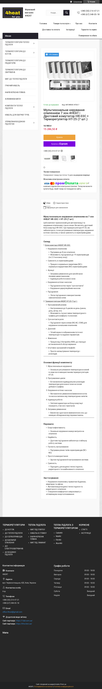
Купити (59, 137)
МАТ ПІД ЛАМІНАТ (38, 543)
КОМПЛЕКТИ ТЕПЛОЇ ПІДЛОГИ (14, 107)
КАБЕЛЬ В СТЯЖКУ (38, 533)
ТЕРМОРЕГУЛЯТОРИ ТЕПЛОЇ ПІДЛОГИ (17, 43)
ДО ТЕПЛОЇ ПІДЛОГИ (13, 533)
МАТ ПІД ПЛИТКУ (37, 530)
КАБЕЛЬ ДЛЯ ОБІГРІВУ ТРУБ (17, 115)
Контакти (93, 24)
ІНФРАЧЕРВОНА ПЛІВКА (15, 92)
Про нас (78, 24)
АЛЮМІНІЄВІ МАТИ (13, 99)
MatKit (58, 536)
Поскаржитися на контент (43, 686)
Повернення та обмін (88, 36)
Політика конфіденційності (64, 686)
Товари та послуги (61, 24)
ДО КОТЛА (9, 530)
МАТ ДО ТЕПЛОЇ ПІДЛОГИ (16, 79)
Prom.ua (63, 684)
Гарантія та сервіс (89, 30)
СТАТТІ (84, 530)
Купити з (59, 144)
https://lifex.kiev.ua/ (24, 624)
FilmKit (58, 540)
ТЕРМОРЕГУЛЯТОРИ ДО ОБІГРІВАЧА (15, 71)
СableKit (59, 533)
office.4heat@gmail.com (12, 612)
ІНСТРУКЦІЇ (86, 533)
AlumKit (59, 543)
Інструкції (70, 30)
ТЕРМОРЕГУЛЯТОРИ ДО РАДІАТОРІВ (15, 62)
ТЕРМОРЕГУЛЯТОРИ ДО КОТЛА (15, 52)
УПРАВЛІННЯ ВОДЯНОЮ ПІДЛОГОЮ (15, 123)
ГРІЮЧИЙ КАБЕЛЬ (12, 86)
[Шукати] (66, 13)
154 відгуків (77, 2)
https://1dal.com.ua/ (24, 621)
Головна (43, 24)
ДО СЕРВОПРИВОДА (13, 537)
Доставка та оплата (51, 30)
